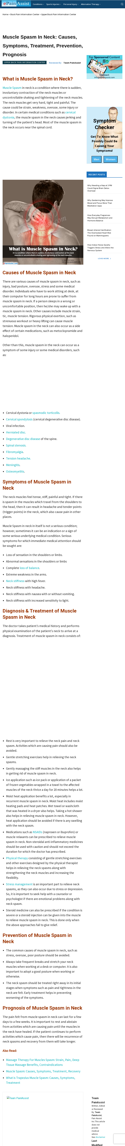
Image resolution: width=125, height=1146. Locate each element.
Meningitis (13, 465)
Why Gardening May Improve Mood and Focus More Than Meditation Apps (100, 203)
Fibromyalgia (14, 452)
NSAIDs (38, 832)
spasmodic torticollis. (46, 413)
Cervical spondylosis (19, 419)
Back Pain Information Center (24, 14)
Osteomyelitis (15, 471)
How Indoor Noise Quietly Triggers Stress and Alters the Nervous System (100, 248)
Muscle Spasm (12, 88)
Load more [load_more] (104, 258)
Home (5, 14)
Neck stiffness (15, 581)
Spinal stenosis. (16, 445)
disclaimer (100, 1137)
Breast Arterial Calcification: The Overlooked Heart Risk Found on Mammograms (99, 233)
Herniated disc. (16, 432)
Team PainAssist (72, 63)
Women (110, 159)
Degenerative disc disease (23, 439)
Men (96, 159)
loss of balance (29, 568)
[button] (122, 4)
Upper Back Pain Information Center (58, 14)
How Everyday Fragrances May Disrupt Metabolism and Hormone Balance (99, 218)
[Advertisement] (43, 155)
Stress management (19, 884)
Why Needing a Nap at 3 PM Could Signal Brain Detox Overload (99, 188)
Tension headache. (18, 458)
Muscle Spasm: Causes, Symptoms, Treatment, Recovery (43, 1071)
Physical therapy (17, 858)
